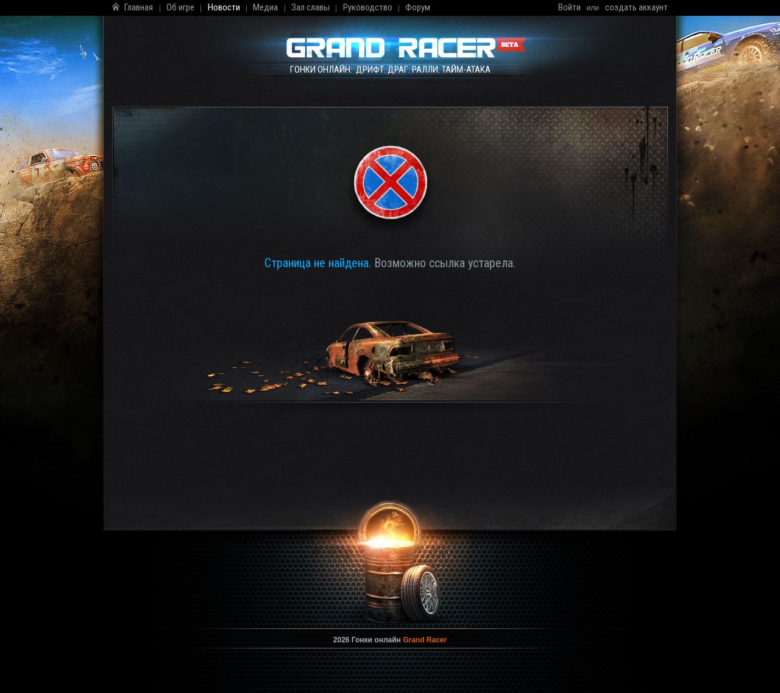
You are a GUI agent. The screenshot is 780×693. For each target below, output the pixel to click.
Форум (417, 7)
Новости (224, 7)
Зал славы (310, 7)
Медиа (265, 7)
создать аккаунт (636, 7)
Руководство (367, 7)
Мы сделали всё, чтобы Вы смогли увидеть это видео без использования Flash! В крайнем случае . (390, 567)
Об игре (180, 7)
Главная (138, 7)
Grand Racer (425, 640)
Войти (569, 7)
